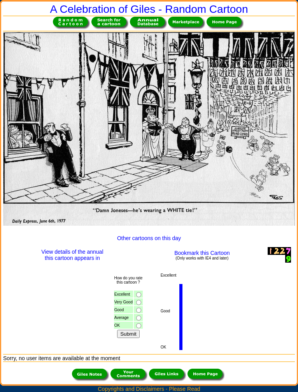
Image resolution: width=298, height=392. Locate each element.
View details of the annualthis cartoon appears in (72, 255)
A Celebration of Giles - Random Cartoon (149, 9)
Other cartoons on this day (149, 238)
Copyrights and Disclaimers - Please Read (149, 389)
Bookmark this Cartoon (202, 253)
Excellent (122, 294)
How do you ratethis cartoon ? (128, 280)
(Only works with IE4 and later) (201, 258)
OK (117, 325)
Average (121, 317)
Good (119, 310)
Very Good (123, 302)
